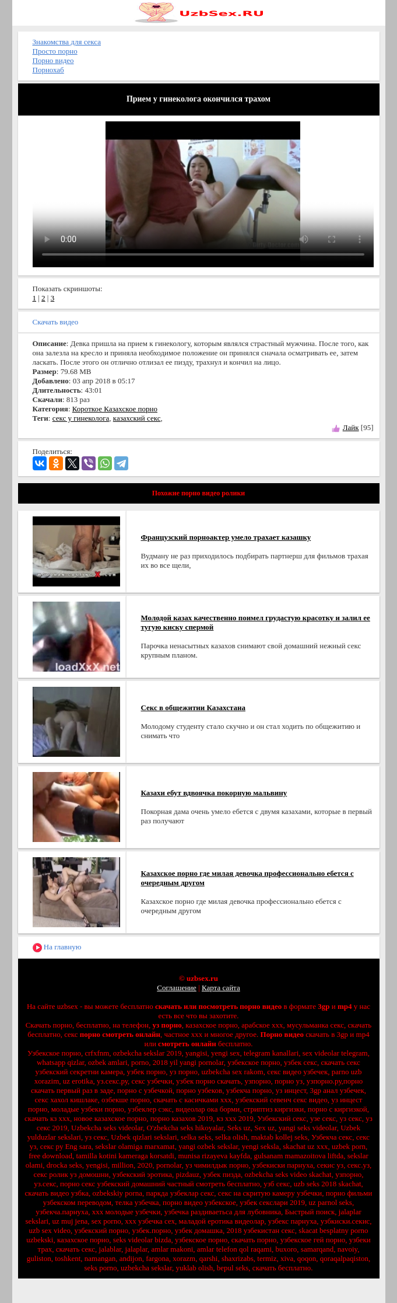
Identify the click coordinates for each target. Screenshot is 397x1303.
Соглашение (176, 987)
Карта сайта (221, 987)
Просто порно (55, 51)
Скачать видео (56, 321)
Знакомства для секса (67, 41)
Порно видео (53, 60)
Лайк (351, 427)
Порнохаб (48, 69)
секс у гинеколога (81, 418)
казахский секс (137, 418)
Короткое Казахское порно (114, 408)
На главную (57, 947)
